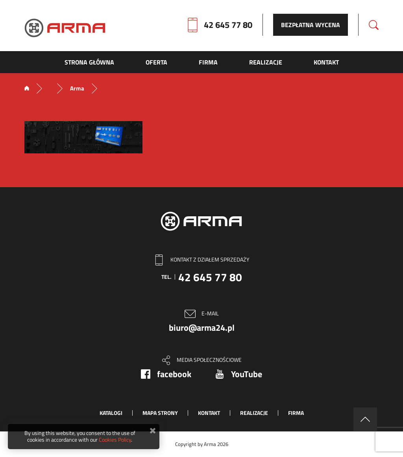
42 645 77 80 (228, 24)
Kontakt (209, 413)
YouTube (246, 374)
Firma (296, 413)
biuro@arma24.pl (202, 327)
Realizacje (254, 413)
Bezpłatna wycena (310, 24)
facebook (174, 374)
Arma (77, 88)
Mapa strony (160, 413)
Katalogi (111, 413)
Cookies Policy (115, 439)
